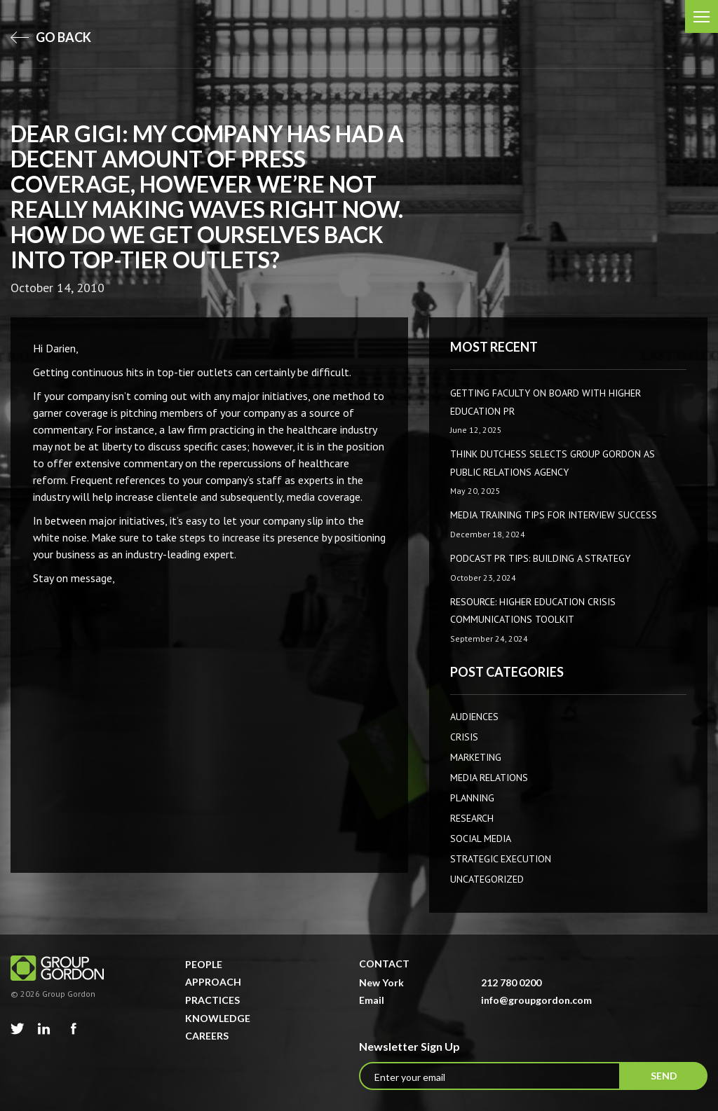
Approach (213, 982)
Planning (472, 798)
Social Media (480, 838)
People (203, 964)
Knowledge (217, 1018)
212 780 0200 (511, 982)
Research (472, 818)
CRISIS (464, 737)
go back (51, 37)
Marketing (475, 757)
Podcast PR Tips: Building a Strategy (540, 558)
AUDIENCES (474, 716)
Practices (212, 1000)
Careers (207, 1036)
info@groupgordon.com (536, 1000)
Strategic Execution (500, 859)
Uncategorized (487, 879)
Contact (384, 963)
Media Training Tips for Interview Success (553, 515)
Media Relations (489, 777)
